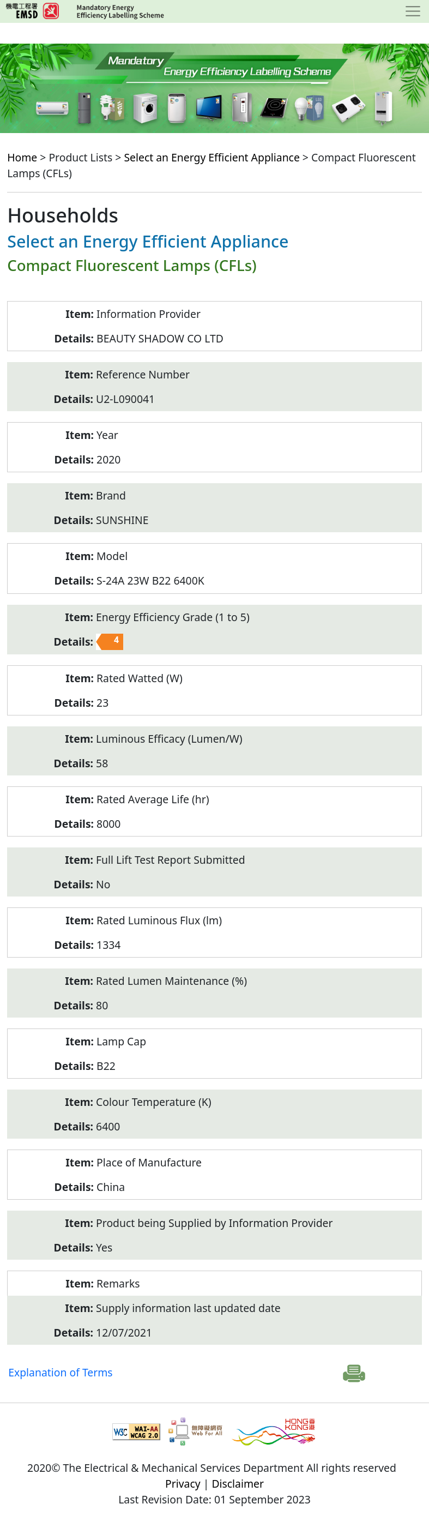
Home (22, 157)
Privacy (183, 1483)
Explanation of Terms (60, 1372)
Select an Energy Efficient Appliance (211, 157)
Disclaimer (238, 1483)
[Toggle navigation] (413, 11)
